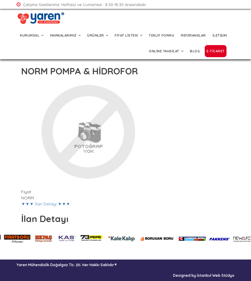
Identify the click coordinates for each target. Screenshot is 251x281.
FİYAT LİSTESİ (126, 35)
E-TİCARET (216, 51)
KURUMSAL (29, 35)
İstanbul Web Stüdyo (215, 275)
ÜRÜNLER (95, 35)
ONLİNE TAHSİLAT (164, 51)
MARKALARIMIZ (63, 35)
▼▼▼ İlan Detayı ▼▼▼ (45, 204)
